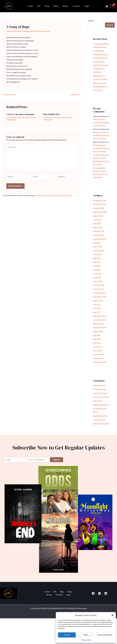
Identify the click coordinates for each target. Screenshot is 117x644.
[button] (112, 615)
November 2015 (99, 312)
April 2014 (97, 362)
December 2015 (99, 308)
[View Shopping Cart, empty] (112, 6)
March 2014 (98, 366)
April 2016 (97, 293)
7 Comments (48, 118)
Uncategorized (99, 442)
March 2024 (98, 262)
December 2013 (99, 378)
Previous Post (9, 95)
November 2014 (100, 335)
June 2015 (97, 324)
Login (83, 6)
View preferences (104, 635)
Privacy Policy (86, 640)
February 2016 (99, 301)
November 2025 (100, 220)
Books (64, 6)
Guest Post (97, 420)
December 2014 (99, 331)
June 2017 (97, 281)
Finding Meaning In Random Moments (100, 61)
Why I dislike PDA (51, 114)
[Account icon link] (107, 6)
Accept (67, 635)
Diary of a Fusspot (100, 409)
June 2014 (97, 354)
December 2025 (100, 216)
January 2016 (98, 304)
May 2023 (97, 274)
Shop (55, 6)
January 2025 (99, 250)
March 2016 (98, 297)
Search (91, 21)
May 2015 (97, 328)
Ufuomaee (97, 171)
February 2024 (99, 266)
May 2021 (97, 277)
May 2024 (97, 258)
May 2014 (97, 358)
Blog (48, 6)
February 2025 (99, 247)
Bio (41, 6)
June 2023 (97, 270)
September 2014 (100, 343)
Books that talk (99, 401)
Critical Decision (100, 405)
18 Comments (12, 118)
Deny (86, 635)
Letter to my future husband (21, 114)
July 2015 (97, 320)
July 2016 (97, 285)
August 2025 (98, 231)
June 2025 (97, 235)
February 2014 (99, 370)
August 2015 (98, 316)
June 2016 (97, 289)
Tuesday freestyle (30, 31)
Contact (73, 6)
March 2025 (98, 243)
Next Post (75, 95)
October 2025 (99, 224)
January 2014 (98, 374)
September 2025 (100, 227)
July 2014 (97, 351)
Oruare (96, 183)
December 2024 (100, 254)
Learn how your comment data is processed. (54, 197)
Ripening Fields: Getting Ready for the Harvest (100, 93)
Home (33, 6)
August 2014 (98, 347)
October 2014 (99, 339)
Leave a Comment (13, 31)
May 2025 (97, 239)
